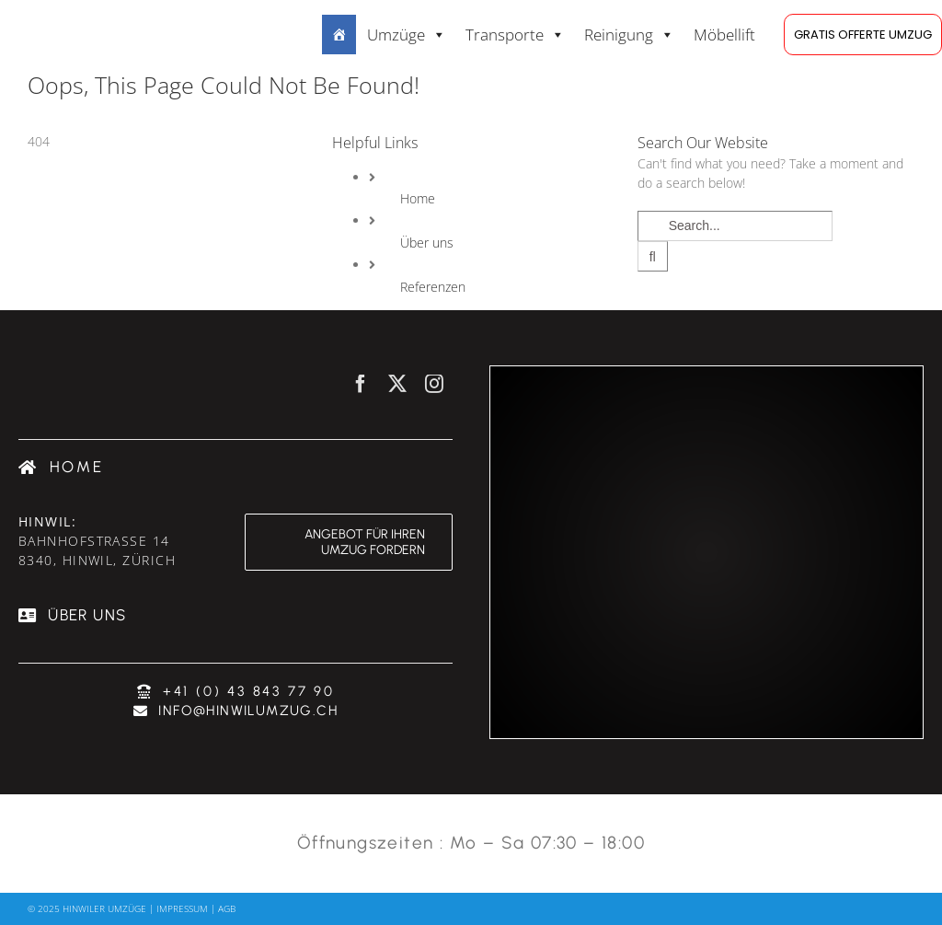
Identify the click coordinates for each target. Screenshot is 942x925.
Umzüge (406, 34)
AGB (227, 908)
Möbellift (724, 34)
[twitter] (397, 384)
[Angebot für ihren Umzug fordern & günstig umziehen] (349, 542)
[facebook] (360, 384)
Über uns (427, 242)
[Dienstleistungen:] (339, 34)
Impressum (182, 908)
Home (417, 198)
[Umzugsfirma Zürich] (61, 467)
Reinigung (629, 34)
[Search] (653, 256)
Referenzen (432, 286)
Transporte (515, 34)
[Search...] (735, 226)
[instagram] (434, 384)
